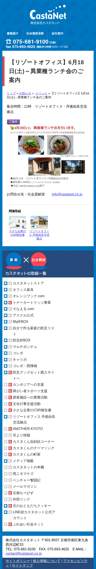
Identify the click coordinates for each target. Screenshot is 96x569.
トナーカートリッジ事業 (32, 302)
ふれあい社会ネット (28, 524)
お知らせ (25, 93)
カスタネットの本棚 (28, 467)
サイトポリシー (18, 561)
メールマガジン (25, 486)
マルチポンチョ (25, 347)
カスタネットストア (28, 283)
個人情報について (46, 561)
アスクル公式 (23, 315)
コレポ (18, 353)
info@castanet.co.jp (67, 194)
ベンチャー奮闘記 (27, 480)
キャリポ (20, 359)
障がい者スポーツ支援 (30, 391)
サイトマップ (22, 565)
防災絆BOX (22, 340)
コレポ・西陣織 (25, 366)
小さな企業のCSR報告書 (17, 226)
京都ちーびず (23, 493)
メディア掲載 (23, 461)
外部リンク (21, 499)
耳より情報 (21, 435)
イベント (41, 93)
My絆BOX (20, 321)
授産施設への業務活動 (30, 397)
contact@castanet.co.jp (24, 553)
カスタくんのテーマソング (33, 448)
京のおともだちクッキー (32, 506)
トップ (11, 93)
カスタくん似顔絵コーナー (33, 441)
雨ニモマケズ (23, 474)
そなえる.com (23, 309)
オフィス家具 (23, 290)
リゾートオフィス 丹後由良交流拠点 (39, 228)
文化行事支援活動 (27, 404)
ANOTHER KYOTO (28, 429)
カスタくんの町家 (27, 454)
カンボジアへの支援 (28, 384)
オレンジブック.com (29, 296)
